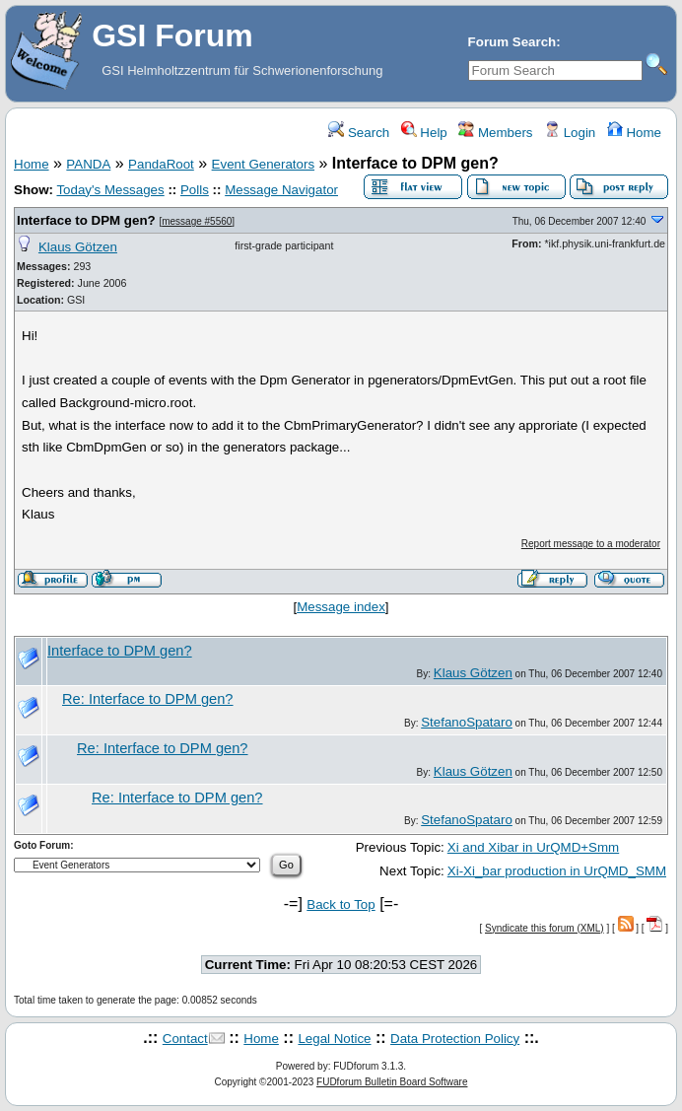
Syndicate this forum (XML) (544, 928)
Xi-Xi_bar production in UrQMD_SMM (556, 871)
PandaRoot (161, 164)
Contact (185, 1038)
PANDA (88, 164)
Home (634, 132)
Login (569, 132)
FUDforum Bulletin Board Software (391, 1081)
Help (424, 132)
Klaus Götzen (77, 247)
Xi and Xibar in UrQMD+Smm (533, 847)
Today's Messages (110, 189)
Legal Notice (334, 1038)
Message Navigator (281, 189)
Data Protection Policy (454, 1038)
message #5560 (197, 221)
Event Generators (263, 164)
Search (358, 132)
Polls (194, 189)
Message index (341, 606)
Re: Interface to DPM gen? (148, 699)
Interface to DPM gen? (86, 220)
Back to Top (341, 904)
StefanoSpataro (466, 722)
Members (495, 132)
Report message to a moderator (590, 543)
